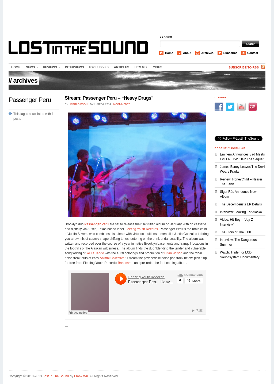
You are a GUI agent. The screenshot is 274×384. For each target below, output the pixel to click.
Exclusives (99, 67)
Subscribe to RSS (244, 67)
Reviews (50, 68)
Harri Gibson (78, 104)
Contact (252, 53)
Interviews (74, 67)
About (187, 53)
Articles (121, 67)
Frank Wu (81, 376)
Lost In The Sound (56, 376)
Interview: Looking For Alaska (241, 212)
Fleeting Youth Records (141, 229)
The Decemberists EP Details (241, 204)
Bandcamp (125, 263)
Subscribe (230, 53)
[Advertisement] (137, 17)
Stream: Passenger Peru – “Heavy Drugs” (109, 98)
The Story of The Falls (236, 232)
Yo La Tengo (95, 253)
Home (169, 53)
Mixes (157, 67)
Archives (207, 53)
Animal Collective (112, 258)
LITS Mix (141, 67)
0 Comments (121, 104)
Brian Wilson (173, 253)
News (31, 68)
